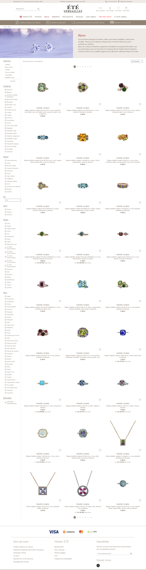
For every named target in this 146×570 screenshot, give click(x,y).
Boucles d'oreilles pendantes (12, 96)
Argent (9, 226)
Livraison (16, 556)
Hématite (10, 320)
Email (8, 239)
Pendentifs (10, 141)
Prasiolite (10, 354)
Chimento (10, 171)
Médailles (10, 128)
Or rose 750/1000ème (11, 265)
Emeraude (10, 314)
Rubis (8, 367)
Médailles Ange (9, 77)
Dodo (8, 173)
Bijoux (46, 17)
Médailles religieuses (13, 136)
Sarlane (9, 192)
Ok (131, 553)
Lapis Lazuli (10, 325)
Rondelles (10, 149)
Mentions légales (60, 553)
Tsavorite (9, 390)
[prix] (13, 200)
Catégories (7, 86)
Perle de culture (11, 343)
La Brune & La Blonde (13, 186)
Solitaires (9, 151)
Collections (7, 61)
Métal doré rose (12, 244)
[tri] (137, 61)
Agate (9, 296)
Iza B (8, 184)
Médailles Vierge (12, 138)
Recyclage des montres (21, 562)
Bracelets (10, 102)
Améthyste (10, 301)
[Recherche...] (26, 9)
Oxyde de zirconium (13, 335)
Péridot (9, 356)
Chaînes (7, 64)
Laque (9, 242)
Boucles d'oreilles (12, 99)
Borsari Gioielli (11, 165)
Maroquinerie (67, 17)
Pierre (5, 293)
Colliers (9, 112)
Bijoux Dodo (9, 67)
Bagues (9, 92)
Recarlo (9, 189)
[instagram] (98, 566)
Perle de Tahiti (11, 346)
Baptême (56, 17)
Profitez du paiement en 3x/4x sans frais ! (73, 1)
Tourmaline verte (12, 387)
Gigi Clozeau (11, 176)
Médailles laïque (12, 133)
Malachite (10, 327)
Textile (9, 282)
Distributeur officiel (19, 553)
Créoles (7, 70)
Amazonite (10, 299)
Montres (38, 17)
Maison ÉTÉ (62, 541)
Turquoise (10, 393)
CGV (56, 556)
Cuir (8, 234)
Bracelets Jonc (11, 105)
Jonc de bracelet (12, 125)
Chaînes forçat (11, 110)
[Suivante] (88, 67)
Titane (9, 285)
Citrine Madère (11, 307)
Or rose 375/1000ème (11, 261)
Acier (8, 223)
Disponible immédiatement (12, 402)
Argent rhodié (11, 228)
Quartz (9, 359)
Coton (9, 231)
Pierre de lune (11, 348)
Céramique (10, 236)
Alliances (9, 90)
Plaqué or (10, 269)
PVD (8, 272)
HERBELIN (10, 178)
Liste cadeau (91, 17)
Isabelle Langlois (12, 181)
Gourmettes (10, 120)
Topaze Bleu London (13, 382)
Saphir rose (10, 372)
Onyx (8, 333)
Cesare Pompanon (13, 168)
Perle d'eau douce (12, 340)
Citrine (9, 304)
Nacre (9, 330)
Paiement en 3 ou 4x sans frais (23, 559)
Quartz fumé (11, 361)
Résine (9, 277)
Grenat (9, 317)
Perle (8, 338)
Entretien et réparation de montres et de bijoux (28, 550)
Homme (9, 214)
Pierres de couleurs (13, 351)
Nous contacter (60, 550)
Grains (9, 123)
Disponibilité (7, 398)
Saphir (9, 369)
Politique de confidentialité (63, 559)
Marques (79, 17)
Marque (5, 157)
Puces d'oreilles (10, 72)
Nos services (20, 541)
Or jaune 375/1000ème (11, 252)
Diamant (9, 309)
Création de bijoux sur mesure (23, 547)
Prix (4, 197)
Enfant (9, 209)
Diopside (9, 312)
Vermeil (9, 287)
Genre (5, 206)
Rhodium (9, 274)
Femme (9, 212)
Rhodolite (10, 364)
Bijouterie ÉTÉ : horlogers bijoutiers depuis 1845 (27, 1)
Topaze (9, 377)
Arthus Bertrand (12, 160)
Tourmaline (10, 385)
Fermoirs (9, 118)
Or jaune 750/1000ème (11, 257)
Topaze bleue (11, 380)
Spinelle (9, 374)
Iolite (8, 322)
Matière (5, 220)
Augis (8, 163)
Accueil (5, 26)
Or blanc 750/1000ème (11, 248)
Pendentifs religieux (13, 144)
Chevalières (8, 75)
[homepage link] (73, 9)
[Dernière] (91, 67)
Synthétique (10, 280)
